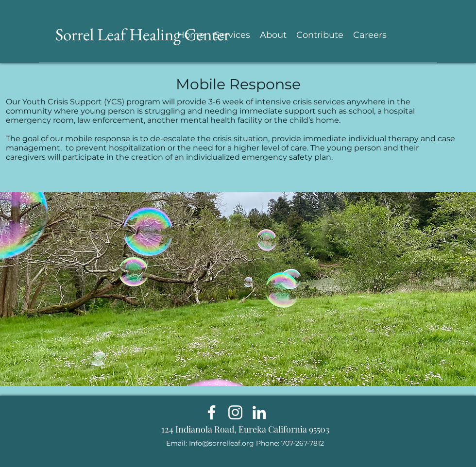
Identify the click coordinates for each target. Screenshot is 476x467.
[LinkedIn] (259, 412)
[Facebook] (211, 412)
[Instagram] (235, 412)
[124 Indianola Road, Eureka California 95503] (245, 429)
